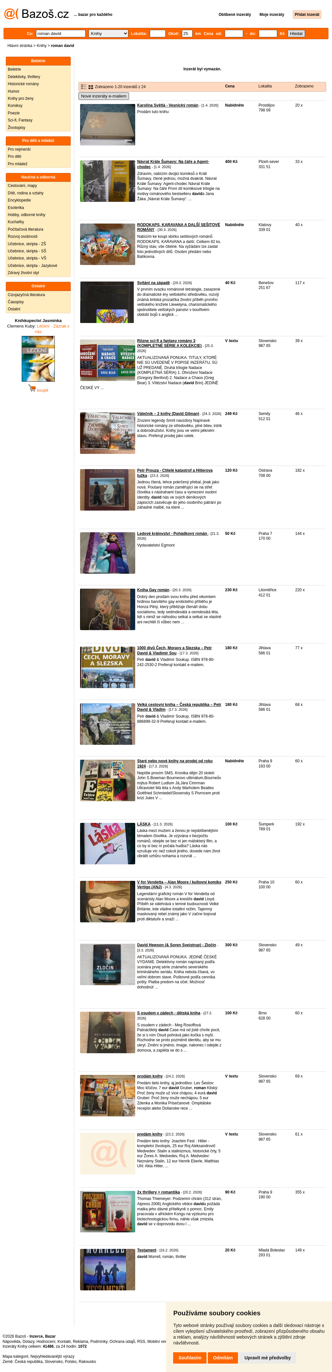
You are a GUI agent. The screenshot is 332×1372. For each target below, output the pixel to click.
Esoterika (16, 207)
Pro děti (14, 156)
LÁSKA (143, 824)
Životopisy (16, 127)
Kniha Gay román (153, 590)
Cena (229, 86)
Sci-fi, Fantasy (20, 120)
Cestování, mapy (22, 185)
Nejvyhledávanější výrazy (52, 1356)
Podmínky (98, 1341)
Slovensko (54, 1361)
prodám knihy (150, 1076)
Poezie (14, 113)
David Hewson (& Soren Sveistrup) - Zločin (176, 945)
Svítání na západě (153, 283)
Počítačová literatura (25, 229)
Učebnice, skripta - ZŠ (27, 244)
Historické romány (23, 84)
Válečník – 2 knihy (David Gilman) (168, 413)
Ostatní (14, 309)
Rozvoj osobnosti (22, 236)
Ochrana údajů (122, 1341)
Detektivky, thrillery (24, 77)
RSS (141, 1341)
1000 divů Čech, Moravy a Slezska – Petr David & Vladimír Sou (174, 650)
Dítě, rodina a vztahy (25, 193)
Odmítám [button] (223, 1357)
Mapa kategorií (15, 1356)
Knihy (41, 45)
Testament (146, 1250)
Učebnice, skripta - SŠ (27, 251)
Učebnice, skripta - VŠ (27, 258)
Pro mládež (18, 164)
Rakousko (87, 1361)
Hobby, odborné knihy (26, 215)
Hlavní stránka (19, 45)
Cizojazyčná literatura (26, 295)
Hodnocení (46, 1341)
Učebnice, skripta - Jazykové (32, 265)
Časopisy (16, 302)
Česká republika (28, 1361)
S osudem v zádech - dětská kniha (168, 1013)
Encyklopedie (19, 200)
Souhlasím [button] (189, 1357)
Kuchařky (16, 222)
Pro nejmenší (19, 149)
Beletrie (14, 69)
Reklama (80, 1341)
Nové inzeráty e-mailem (103, 96)
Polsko (71, 1361)
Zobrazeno (304, 86)
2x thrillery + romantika (158, 1192)
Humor (13, 91)
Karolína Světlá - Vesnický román (167, 105)
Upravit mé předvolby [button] (267, 1357)
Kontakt (64, 1341)
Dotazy (28, 1341)
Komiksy (15, 105)
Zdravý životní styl (23, 273)
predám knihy (149, 1134)
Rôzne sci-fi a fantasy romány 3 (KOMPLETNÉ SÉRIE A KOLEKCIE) (169, 343)
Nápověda (11, 1341)
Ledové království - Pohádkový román (172, 533)
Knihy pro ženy (20, 98)
